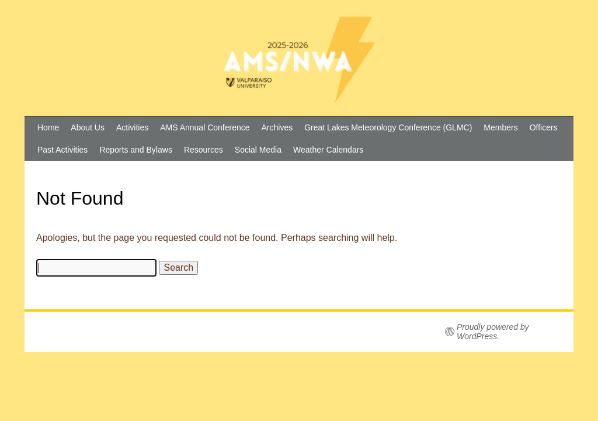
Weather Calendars (328, 149)
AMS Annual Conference (204, 127)
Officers (544, 127)
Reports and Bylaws (135, 149)
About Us (88, 127)
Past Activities (62, 149)
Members (500, 127)
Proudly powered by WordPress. (493, 331)
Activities (132, 127)
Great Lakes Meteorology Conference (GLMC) (388, 127)
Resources (203, 149)
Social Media (258, 149)
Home (48, 127)
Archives (277, 127)
